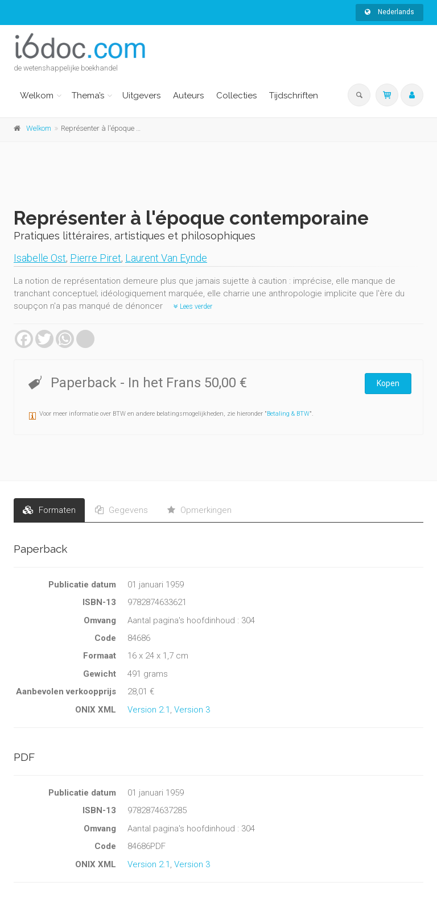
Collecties (236, 95)
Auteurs (188, 95)
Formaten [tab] (49, 510)
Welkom (36, 95)
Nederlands (389, 12)
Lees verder (193, 306)
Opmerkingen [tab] (199, 510)
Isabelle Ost (40, 258)
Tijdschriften (293, 95)
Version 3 (192, 710)
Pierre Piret (95, 258)
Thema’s (88, 95)
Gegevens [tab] (121, 510)
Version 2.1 (148, 710)
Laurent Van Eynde (166, 258)
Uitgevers (141, 95)
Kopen (388, 383)
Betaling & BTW (288, 413)
